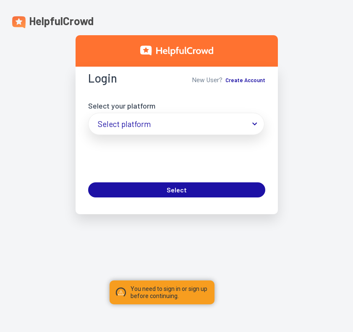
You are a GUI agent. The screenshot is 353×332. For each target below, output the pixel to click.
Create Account (245, 80)
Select (177, 190)
